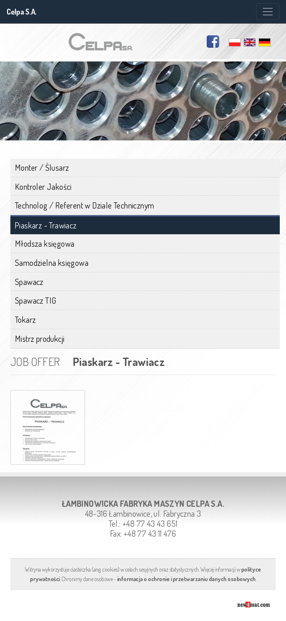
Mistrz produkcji (39, 338)
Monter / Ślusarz (42, 167)
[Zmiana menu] (267, 11)
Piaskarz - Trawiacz (46, 225)
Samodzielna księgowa (51, 262)
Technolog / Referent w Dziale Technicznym (84, 205)
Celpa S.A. (22, 11)
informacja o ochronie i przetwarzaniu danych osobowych (186, 578)
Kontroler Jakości (43, 186)
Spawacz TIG (35, 300)
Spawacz (29, 281)
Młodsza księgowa (44, 243)
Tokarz (25, 319)
